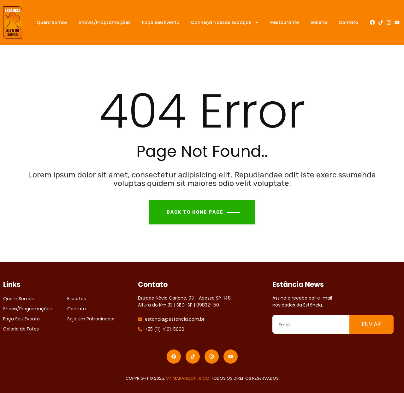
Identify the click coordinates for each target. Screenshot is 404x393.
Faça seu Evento (161, 22)
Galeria (318, 22)
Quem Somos (52, 22)
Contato (348, 22)
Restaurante (284, 22)
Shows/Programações (105, 22)
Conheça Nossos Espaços (225, 22)
